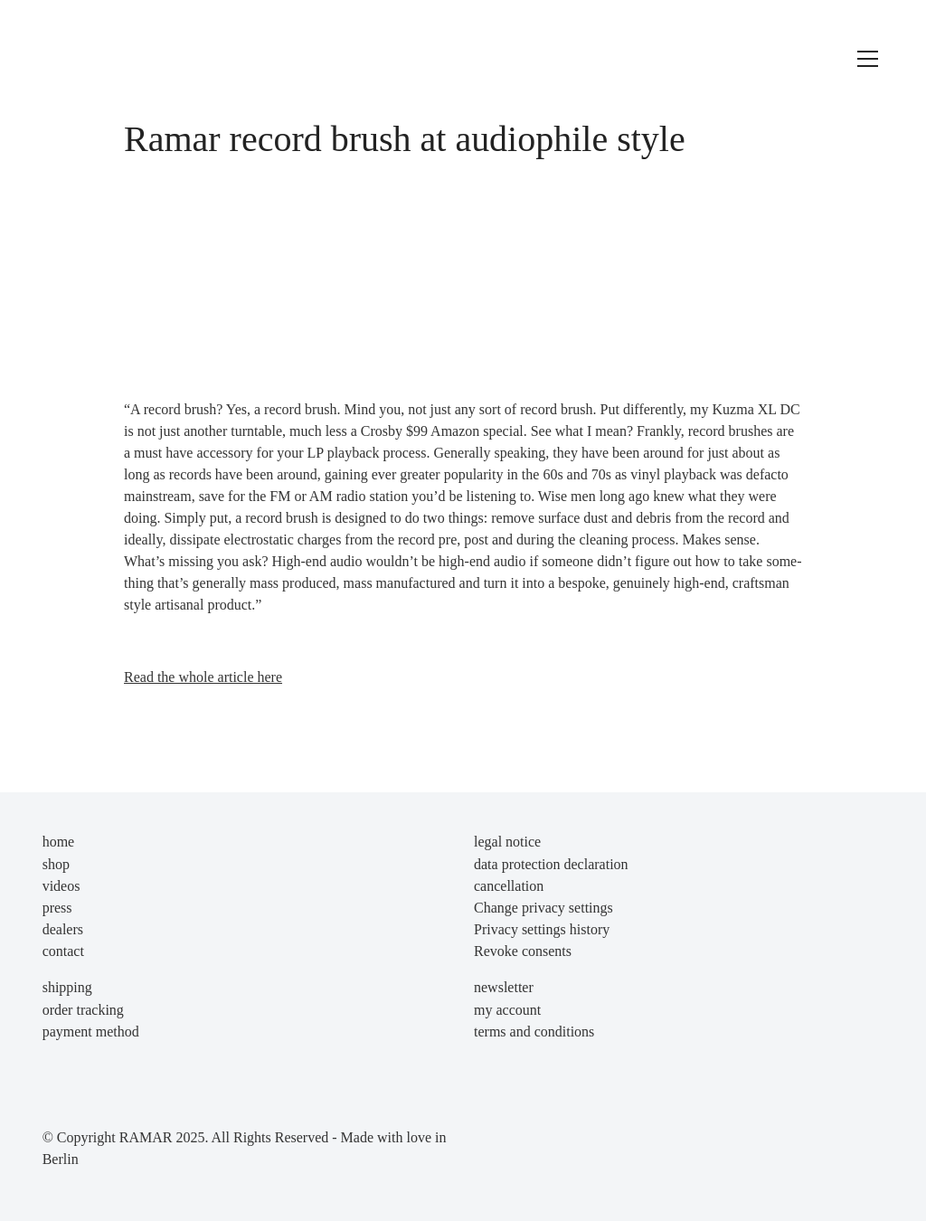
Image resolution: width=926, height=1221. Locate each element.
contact (63, 951)
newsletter (504, 987)
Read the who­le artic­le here (203, 677)
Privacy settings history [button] (541, 929)
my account (507, 1010)
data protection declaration (551, 864)
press (57, 907)
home (59, 841)
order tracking (83, 1010)
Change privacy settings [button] (543, 907)
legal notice (507, 841)
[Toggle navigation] (867, 58)
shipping (67, 987)
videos (61, 886)
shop (56, 864)
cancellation (508, 886)
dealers (63, 929)
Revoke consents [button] (523, 951)
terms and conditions (534, 1031)
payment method (91, 1031)
